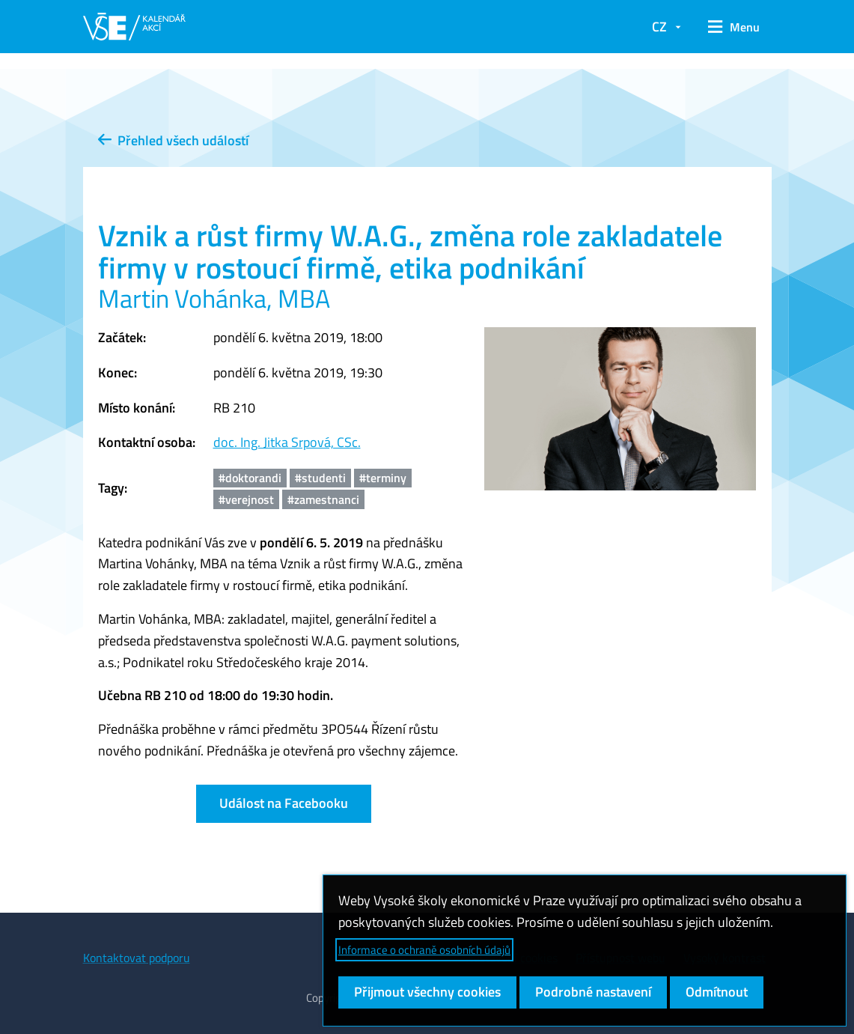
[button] (734, 27)
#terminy (382, 478)
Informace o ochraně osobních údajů (424, 949)
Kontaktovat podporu (136, 958)
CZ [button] (659, 26)
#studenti (320, 478)
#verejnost (246, 499)
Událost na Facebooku (283, 803)
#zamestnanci (323, 499)
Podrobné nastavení (593, 992)
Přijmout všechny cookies (427, 992)
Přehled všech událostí (173, 140)
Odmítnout (717, 992)
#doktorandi (250, 478)
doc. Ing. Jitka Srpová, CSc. (287, 442)
